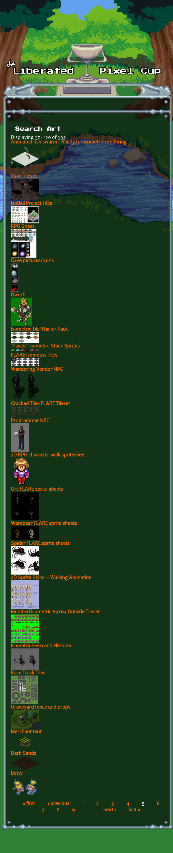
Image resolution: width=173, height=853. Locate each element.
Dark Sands (23, 753)
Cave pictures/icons (32, 261)
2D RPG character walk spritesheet (48, 455)
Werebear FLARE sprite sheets (44, 523)
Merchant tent (26, 732)
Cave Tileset (24, 176)
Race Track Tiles (28, 673)
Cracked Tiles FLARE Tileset (40, 404)
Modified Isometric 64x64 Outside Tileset (55, 612)
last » (134, 810)
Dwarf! (18, 295)
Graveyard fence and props (40, 707)
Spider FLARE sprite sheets (40, 543)
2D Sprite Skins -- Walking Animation (51, 578)
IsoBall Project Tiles (31, 203)
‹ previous (58, 804)
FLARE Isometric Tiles (34, 355)
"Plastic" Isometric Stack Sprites (45, 346)
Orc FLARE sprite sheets (37, 489)
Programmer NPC (30, 421)
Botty (16, 773)
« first (28, 804)
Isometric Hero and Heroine (41, 646)
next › (109, 810)
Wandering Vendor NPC (37, 369)
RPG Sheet (22, 227)
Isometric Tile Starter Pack (39, 329)
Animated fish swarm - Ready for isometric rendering (69, 142)
